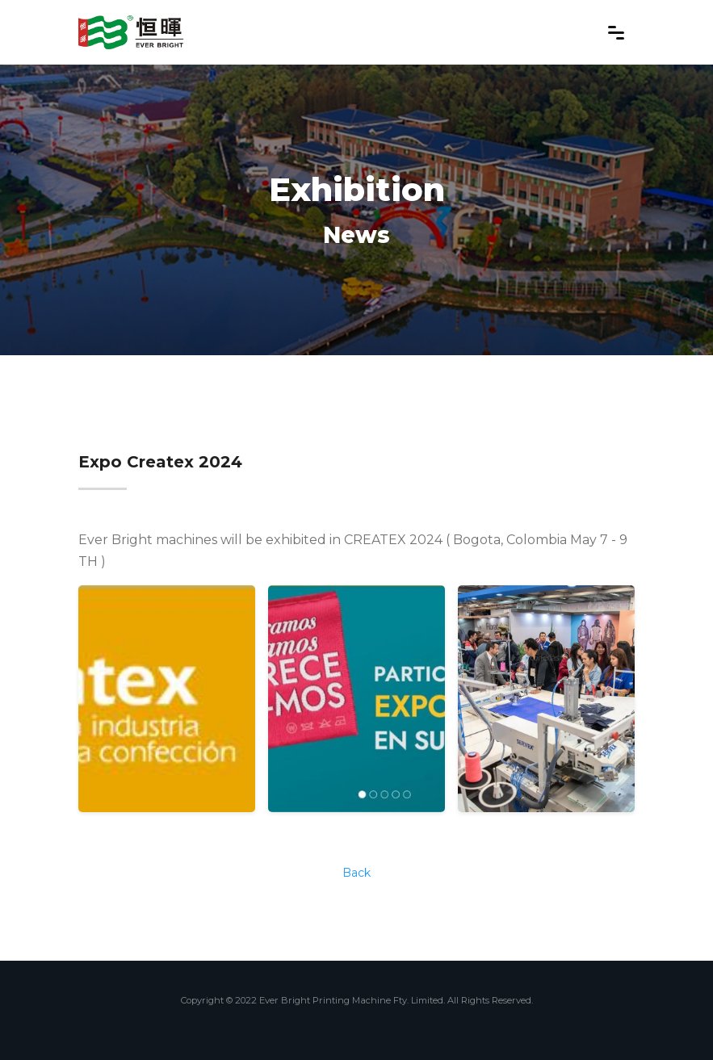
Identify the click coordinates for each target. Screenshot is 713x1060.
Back (356, 872)
